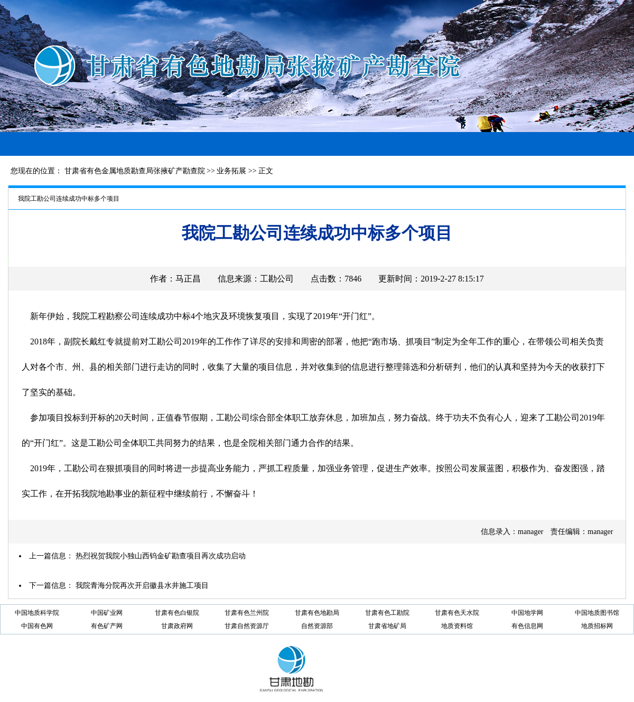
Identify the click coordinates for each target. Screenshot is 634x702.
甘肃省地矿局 (387, 626)
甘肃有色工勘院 (387, 612)
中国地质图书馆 (597, 612)
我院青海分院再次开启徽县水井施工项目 (142, 585)
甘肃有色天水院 (457, 612)
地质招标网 (597, 626)
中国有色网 (37, 626)
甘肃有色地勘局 (317, 612)
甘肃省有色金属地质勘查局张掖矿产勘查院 (134, 171)
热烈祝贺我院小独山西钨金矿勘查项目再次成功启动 (161, 556)
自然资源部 (317, 626)
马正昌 (188, 278)
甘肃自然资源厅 (247, 626)
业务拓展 (231, 171)
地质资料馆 (457, 626)
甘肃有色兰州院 (247, 612)
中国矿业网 (107, 612)
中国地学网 (527, 612)
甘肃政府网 (177, 626)
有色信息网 (527, 626)
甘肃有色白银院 (177, 612)
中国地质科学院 (37, 612)
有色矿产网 (107, 626)
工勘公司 (277, 278)
